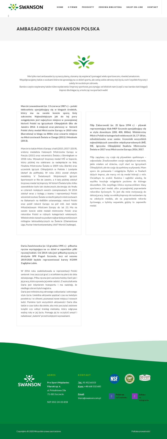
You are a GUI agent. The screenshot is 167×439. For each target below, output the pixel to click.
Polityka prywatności (140, 431)
